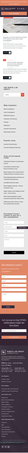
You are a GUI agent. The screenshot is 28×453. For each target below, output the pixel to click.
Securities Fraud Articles (10, 128)
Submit (14, 252)
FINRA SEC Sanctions (9, 115)
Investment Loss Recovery (10, 119)
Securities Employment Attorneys (12, 147)
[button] (26, 9)
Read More (7, 53)
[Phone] (14, 231)
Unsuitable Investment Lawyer (11, 182)
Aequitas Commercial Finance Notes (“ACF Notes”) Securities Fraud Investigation (15, 38)
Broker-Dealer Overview (9, 132)
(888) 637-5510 (6, 363)
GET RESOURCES (14, 337)
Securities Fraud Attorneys (10, 144)
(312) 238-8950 (6, 365)
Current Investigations (8, 17)
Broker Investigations (9, 109)
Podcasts (6, 122)
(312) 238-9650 (18, 363)
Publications (7, 125)
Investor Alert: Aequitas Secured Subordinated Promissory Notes (15, 64)
